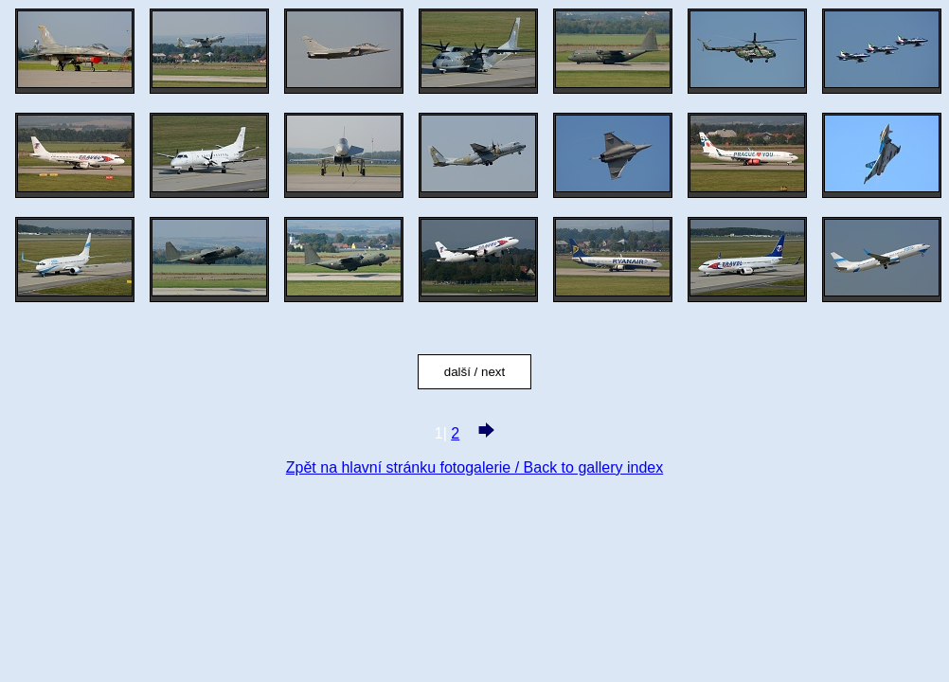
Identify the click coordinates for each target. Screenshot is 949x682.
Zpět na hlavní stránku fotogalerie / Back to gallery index (474, 467)
